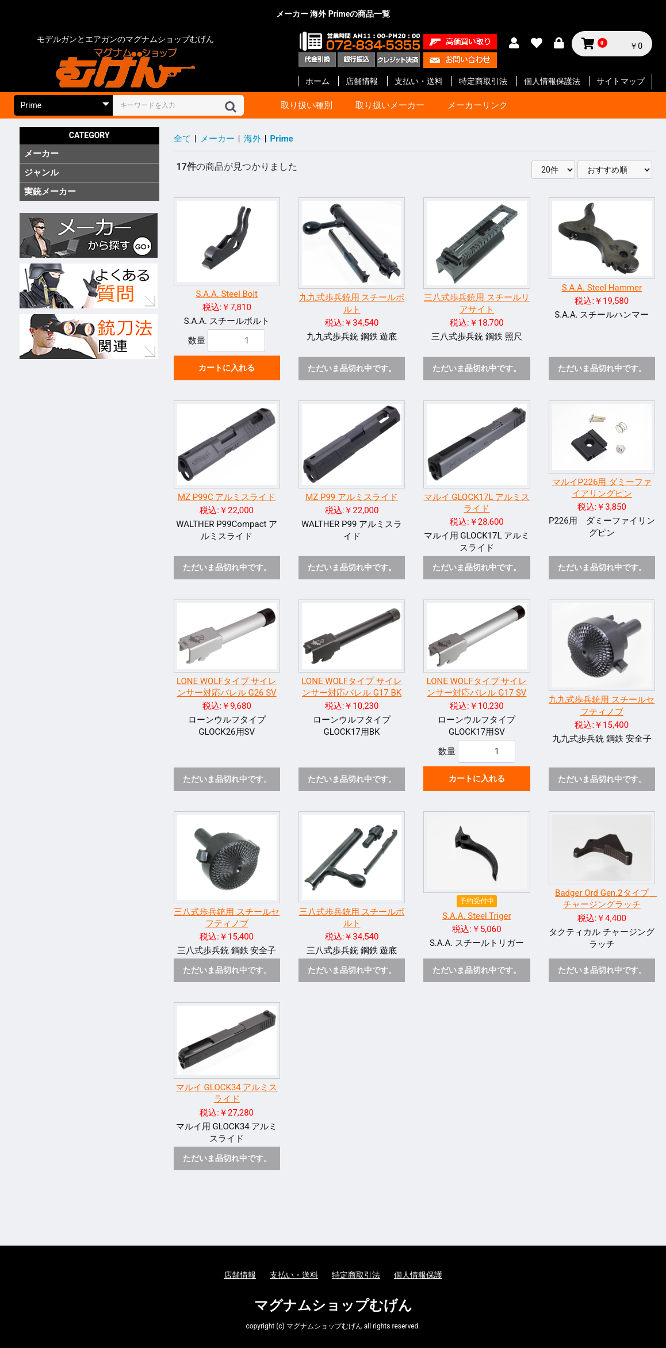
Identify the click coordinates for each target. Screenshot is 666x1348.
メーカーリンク (477, 105)
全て (182, 138)
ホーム (317, 81)
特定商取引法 (483, 81)
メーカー (41, 153)
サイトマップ (620, 81)
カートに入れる (226, 367)
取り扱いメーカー (389, 105)
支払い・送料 (419, 81)
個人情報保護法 (552, 81)
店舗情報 (362, 81)
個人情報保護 (418, 1275)
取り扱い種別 (306, 105)
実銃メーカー (50, 191)
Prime (281, 138)
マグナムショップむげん (333, 1305)
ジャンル (41, 172)
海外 (252, 138)
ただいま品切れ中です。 (352, 368)
